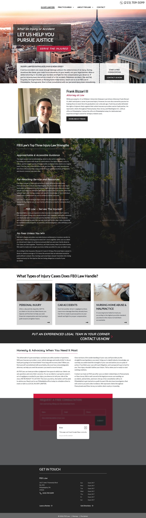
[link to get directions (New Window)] (58, 488)
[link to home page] (14, 3)
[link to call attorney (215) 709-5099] (132, 3)
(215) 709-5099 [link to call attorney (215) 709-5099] (46, 495)
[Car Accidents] (73, 304)
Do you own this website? (66, 437)
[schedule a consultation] (73, 338)
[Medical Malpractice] (111, 306)
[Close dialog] (85, 429)
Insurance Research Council (38, 253)
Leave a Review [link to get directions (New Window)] (46, 507)
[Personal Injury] (34, 305)
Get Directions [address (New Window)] (87, 507)
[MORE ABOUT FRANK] (77, 120)
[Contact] (101, 9)
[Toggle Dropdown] (73, 9)
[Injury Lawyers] (47, 9)
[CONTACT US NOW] (114, 79)
